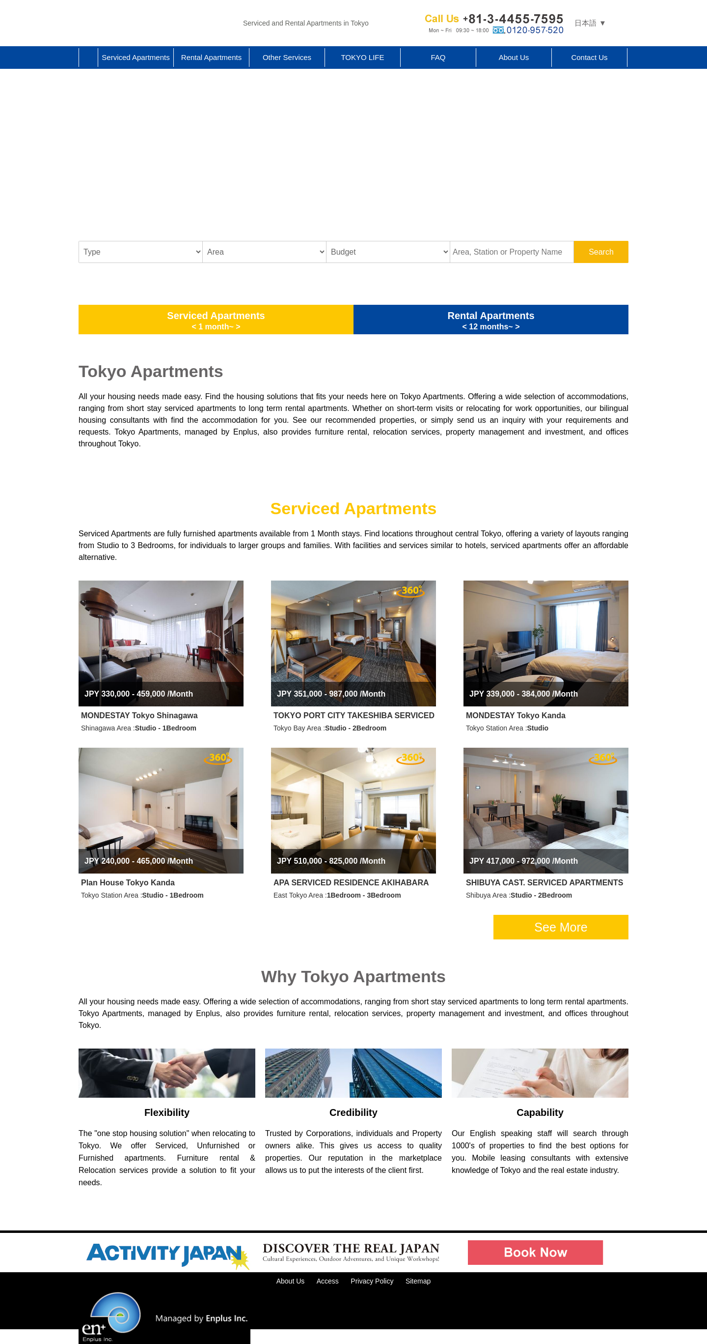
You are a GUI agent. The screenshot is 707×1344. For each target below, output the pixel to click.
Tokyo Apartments (157, 23)
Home (88, 57)
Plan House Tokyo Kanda (128, 882)
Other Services (287, 57)
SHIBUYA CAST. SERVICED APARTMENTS (544, 882)
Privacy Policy (372, 1281)
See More (560, 927)
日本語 (585, 23)
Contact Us (589, 57)
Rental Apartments (211, 57)
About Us (514, 57)
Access (328, 1281)
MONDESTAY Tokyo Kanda (516, 715)
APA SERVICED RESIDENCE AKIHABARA (351, 882)
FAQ (438, 57)
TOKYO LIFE (362, 57)
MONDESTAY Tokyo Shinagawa (139, 715)
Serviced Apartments (135, 57)
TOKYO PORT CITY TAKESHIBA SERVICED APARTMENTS (354, 715)
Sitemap (418, 1281)
